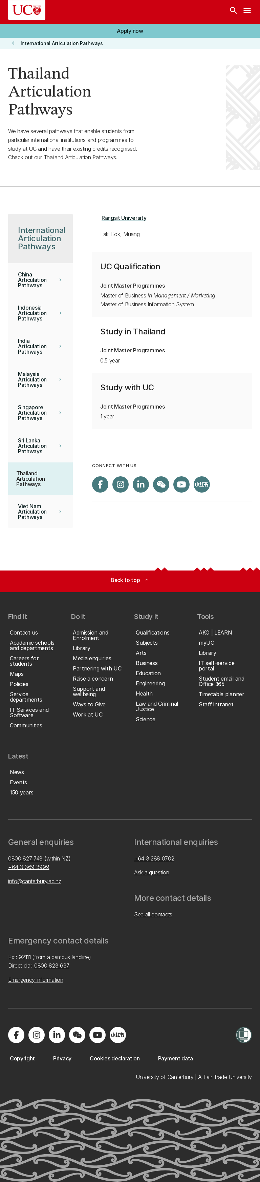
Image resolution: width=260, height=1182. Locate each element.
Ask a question (151, 872)
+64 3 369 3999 (28, 867)
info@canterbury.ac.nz (34, 881)
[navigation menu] (247, 12)
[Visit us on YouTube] (181, 484)
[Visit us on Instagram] (120, 484)
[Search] (233, 12)
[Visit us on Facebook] (100, 484)
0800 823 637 (51, 965)
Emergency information (35, 979)
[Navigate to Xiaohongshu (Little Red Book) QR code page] (202, 484)
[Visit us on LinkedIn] (141, 484)
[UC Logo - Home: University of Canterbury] (26, 10)
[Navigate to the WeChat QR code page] (161, 484)
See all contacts (153, 914)
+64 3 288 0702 (154, 858)
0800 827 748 (25, 858)
